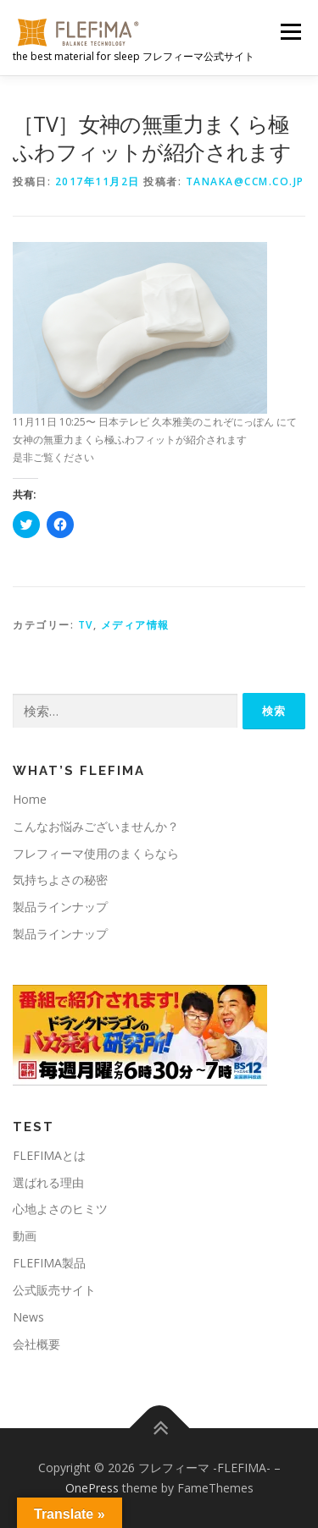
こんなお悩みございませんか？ (96, 826)
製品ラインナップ (60, 907)
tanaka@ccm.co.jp (245, 181)
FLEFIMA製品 (49, 1263)
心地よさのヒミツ (60, 1209)
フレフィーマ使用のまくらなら (96, 853)
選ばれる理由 (48, 1182)
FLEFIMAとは (49, 1155)
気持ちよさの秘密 (60, 879)
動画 (24, 1236)
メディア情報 (135, 625)
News (28, 1317)
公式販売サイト (54, 1290)
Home (30, 799)
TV (85, 625)
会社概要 (36, 1344)
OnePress (92, 1488)
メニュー (290, 32)
